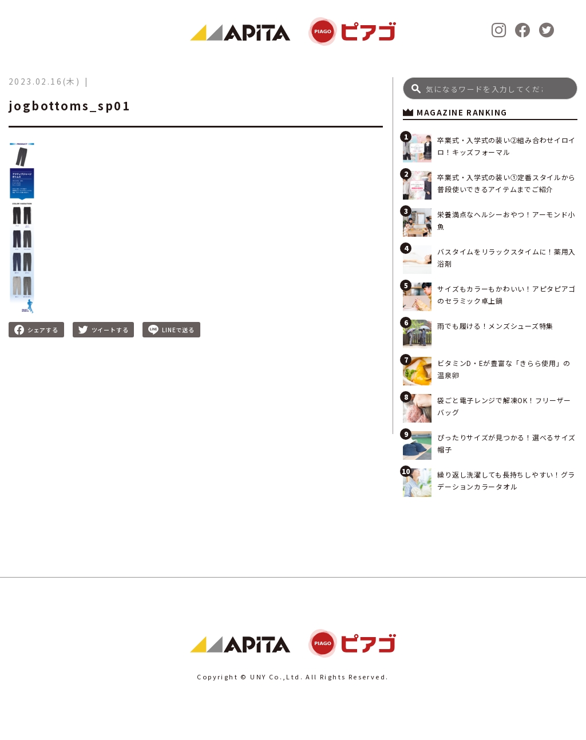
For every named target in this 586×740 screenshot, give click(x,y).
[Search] (490, 88)
